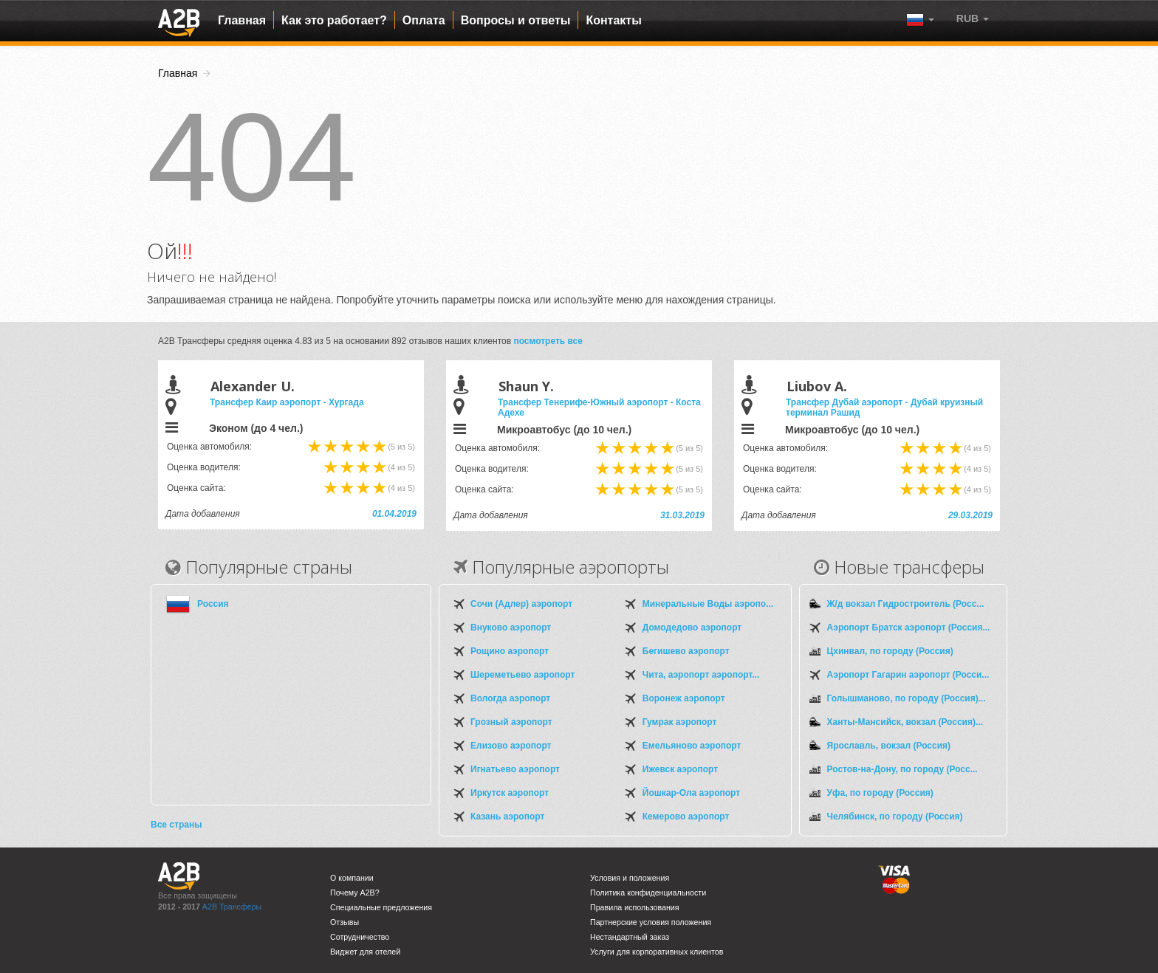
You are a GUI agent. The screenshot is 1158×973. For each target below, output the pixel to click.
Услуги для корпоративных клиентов (656, 951)
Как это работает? (334, 20)
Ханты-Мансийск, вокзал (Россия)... (905, 722)
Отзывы (344, 922)
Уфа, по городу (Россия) (880, 793)
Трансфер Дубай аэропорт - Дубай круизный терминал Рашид (884, 407)
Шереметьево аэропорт (522, 675)
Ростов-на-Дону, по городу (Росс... (902, 769)
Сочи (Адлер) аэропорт (521, 604)
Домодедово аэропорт (692, 627)
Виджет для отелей (365, 951)
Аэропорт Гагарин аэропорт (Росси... (908, 675)
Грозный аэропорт (511, 722)
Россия (213, 604)
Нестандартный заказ (629, 936)
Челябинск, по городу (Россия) (895, 816)
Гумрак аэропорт (680, 722)
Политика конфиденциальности (648, 892)
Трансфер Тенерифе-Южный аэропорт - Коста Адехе (599, 407)
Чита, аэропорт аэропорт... (701, 675)
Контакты (613, 20)
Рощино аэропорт (509, 651)
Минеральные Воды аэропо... (708, 604)
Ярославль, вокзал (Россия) (889, 745)
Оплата (423, 20)
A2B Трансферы (231, 906)
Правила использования (634, 907)
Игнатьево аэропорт (515, 769)
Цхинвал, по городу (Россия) (890, 651)
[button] (972, 18)
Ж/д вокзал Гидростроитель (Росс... (905, 604)
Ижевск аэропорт (680, 769)
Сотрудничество (359, 936)
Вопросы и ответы (516, 20)
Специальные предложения (381, 907)
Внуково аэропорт (510, 627)
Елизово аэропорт (510, 745)
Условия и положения (629, 877)
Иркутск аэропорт (509, 793)
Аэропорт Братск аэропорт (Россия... (908, 627)
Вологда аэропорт (510, 698)
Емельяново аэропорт (692, 745)
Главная (242, 20)
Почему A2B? (355, 892)
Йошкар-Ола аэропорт (691, 793)
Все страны (176, 824)
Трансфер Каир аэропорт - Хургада (287, 402)
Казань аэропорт (507, 816)
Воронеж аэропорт (684, 698)
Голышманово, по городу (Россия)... (906, 698)
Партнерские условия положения (650, 922)
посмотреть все (548, 341)
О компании (352, 877)
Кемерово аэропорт (686, 816)
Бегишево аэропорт (686, 651)
